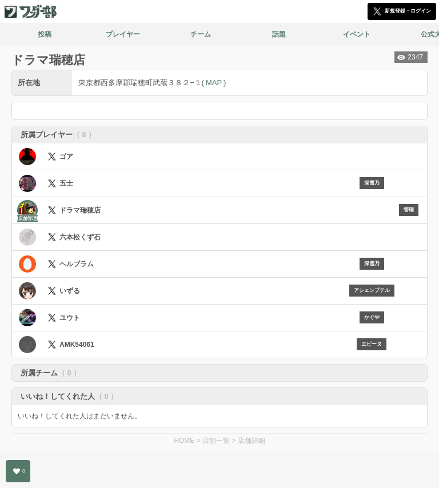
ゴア (66, 157)
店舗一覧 (216, 441)
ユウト (69, 318)
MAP (214, 82)
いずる (69, 291)
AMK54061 (76, 345)
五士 (66, 183)
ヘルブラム (76, 264)
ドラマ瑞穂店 (80, 210)
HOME (184, 441)
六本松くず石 (80, 237)
